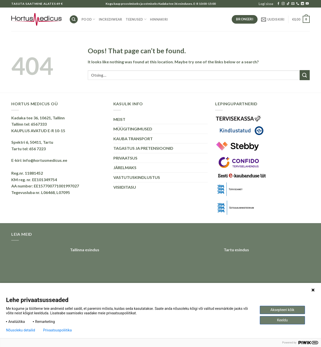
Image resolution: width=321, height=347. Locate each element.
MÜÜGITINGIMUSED (132, 128)
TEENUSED (136, 19)
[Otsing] (74, 19)
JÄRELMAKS (124, 167)
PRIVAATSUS (125, 158)
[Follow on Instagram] (283, 4)
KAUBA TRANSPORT (133, 138)
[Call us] (297, 4)
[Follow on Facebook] (278, 4)
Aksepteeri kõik (282, 310)
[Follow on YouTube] (307, 4)
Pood (88, 19)
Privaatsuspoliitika (57, 330)
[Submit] (305, 75)
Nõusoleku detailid (20, 330)
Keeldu (282, 320)
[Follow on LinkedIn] (302, 4)
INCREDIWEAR (110, 19)
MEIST (119, 119)
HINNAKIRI (159, 19)
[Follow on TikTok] (288, 4)
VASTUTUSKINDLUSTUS (136, 177)
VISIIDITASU (124, 187)
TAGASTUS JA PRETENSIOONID (143, 148)
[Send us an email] (292, 4)
